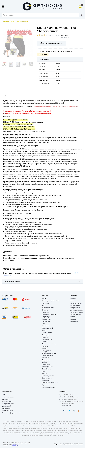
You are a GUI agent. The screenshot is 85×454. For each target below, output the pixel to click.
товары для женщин (59, 106)
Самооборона (46, 369)
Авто (43, 305)
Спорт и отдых (46, 317)
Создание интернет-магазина (64, 444)
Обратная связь (66, 405)
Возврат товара (75, 308)
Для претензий (6, 406)
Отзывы (73, 317)
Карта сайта (74, 321)
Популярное (45, 303)
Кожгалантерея (46, 319)
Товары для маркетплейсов (50, 301)
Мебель (44, 362)
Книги (43, 330)
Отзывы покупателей (42, 281)
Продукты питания (47, 355)
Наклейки (45, 342)
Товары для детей (47, 328)
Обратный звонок (7, 401)
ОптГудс (15, 445)
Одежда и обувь (47, 339)
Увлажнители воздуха (48, 387)
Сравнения (5, 399)
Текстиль (44, 348)
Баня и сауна (46, 360)
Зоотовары (45, 380)
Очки (43, 323)
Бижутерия (45, 335)
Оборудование (46, 351)
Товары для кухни (47, 366)
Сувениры (45, 310)
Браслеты (45, 337)
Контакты (73, 319)
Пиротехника (46, 364)
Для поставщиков (76, 314)
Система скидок (7, 408)
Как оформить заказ (8, 404)
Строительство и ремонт (49, 344)
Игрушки (44, 373)
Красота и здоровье (19, 21)
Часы (43, 371)
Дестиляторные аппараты (50, 314)
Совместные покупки (77, 312)
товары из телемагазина (42, 106)
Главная (5, 21)
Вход (3, 394)
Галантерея (45, 346)
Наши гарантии (75, 305)
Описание (42, 96)
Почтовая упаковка (48, 376)
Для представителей (77, 310)
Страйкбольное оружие (49, 353)
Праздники (45, 312)
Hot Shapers (64, 35)
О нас (72, 301)
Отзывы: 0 (49, 35)
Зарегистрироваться (8, 397)
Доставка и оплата (76, 303)
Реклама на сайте (7, 410)
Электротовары (46, 378)
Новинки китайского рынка (50, 382)
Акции (44, 298)
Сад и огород (46, 321)
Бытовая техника (47, 333)
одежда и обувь (72, 106)
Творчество (45, 357)
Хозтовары (45, 326)
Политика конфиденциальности (11, 413)
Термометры (46, 385)
